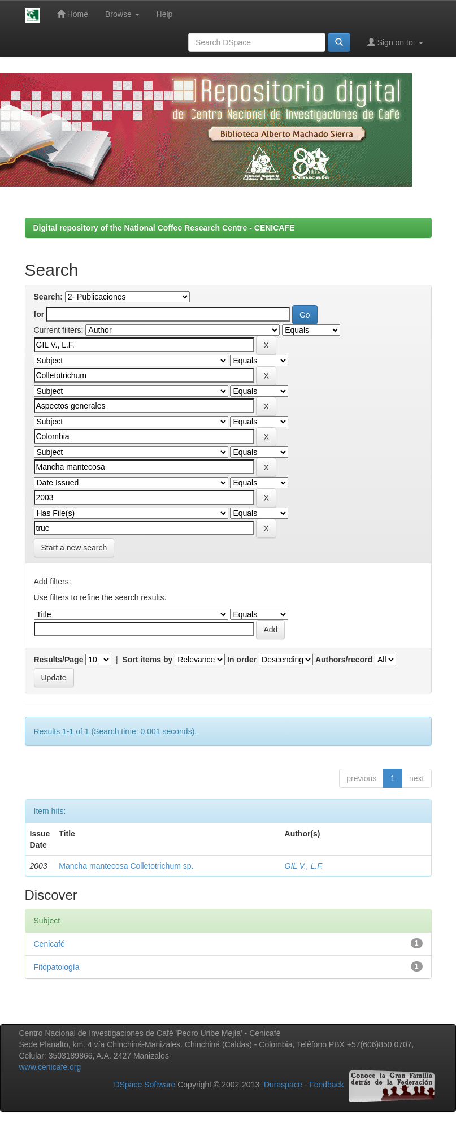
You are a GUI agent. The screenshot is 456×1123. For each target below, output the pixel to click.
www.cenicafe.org (50, 1067)
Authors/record (343, 659)
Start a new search (74, 547)
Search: (48, 296)
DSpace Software (144, 1084)
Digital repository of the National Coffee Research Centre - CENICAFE (164, 227)
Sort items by (148, 659)
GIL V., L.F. (304, 865)
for (39, 314)
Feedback (326, 1084)
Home (72, 14)
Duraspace (283, 1084)
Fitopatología (57, 967)
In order (242, 659)
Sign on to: (395, 42)
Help (165, 14)
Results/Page (59, 659)
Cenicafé (49, 943)
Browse (122, 14)
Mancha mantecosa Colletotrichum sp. (126, 865)
